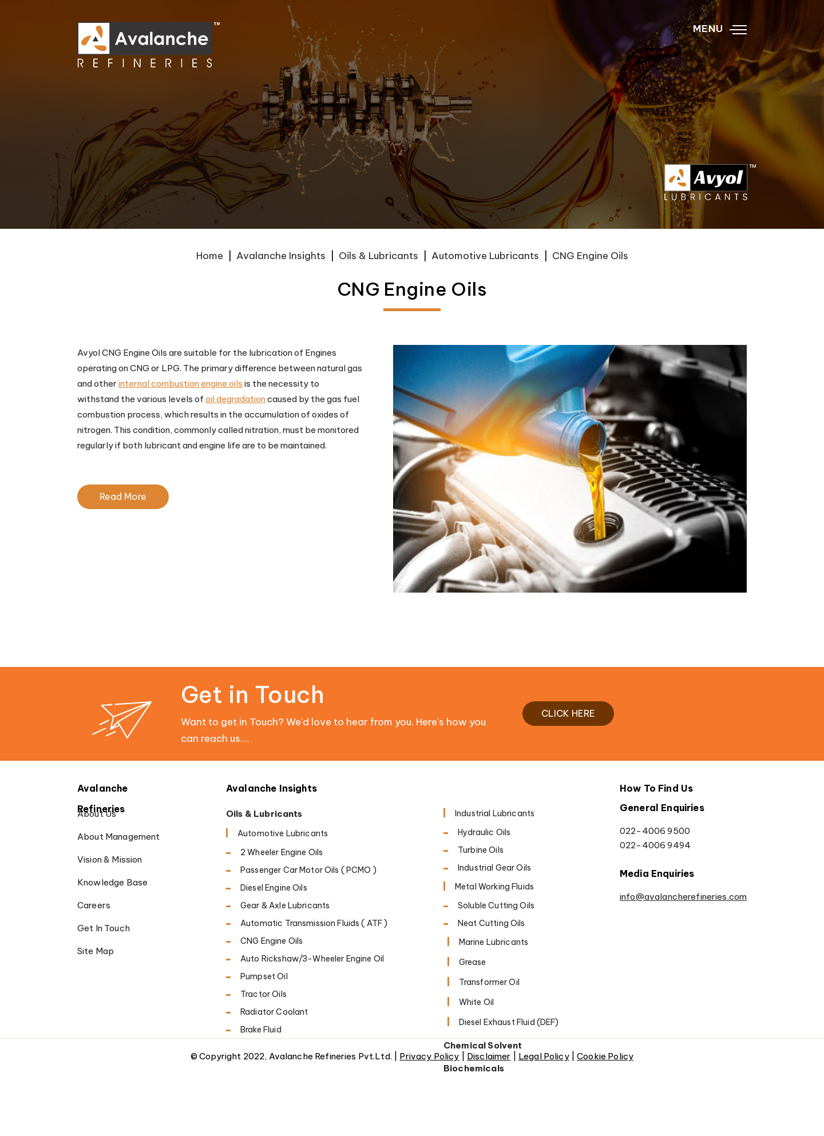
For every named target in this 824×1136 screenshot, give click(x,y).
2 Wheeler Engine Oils (281, 852)
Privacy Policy (429, 1056)
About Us (96, 813)
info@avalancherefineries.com (683, 896)
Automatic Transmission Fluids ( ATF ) (314, 923)
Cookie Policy (605, 1056)
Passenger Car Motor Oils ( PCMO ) (308, 870)
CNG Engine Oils (271, 941)
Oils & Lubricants (378, 255)
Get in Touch (103, 928)
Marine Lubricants (494, 942)
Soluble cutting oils (496, 905)
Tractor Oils (263, 994)
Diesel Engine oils (273, 888)
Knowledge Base (112, 882)
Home (209, 255)
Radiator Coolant (274, 1012)
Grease (472, 962)
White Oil (476, 1002)
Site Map (95, 951)
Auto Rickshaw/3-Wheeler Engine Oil (312, 959)
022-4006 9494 (655, 845)
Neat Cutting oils (491, 923)
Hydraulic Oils (484, 832)
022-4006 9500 (655, 830)
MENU (720, 29)
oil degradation (235, 399)
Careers (93, 905)
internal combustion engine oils (180, 383)
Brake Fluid (261, 1029)
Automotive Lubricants (485, 255)
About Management (118, 836)
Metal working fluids (494, 886)
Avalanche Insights (281, 255)
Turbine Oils (481, 850)
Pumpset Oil (264, 976)
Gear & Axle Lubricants (285, 905)
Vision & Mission (109, 859)
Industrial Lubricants (494, 813)
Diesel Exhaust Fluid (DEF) (509, 1022)
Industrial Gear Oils (494, 868)
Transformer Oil (489, 982)
